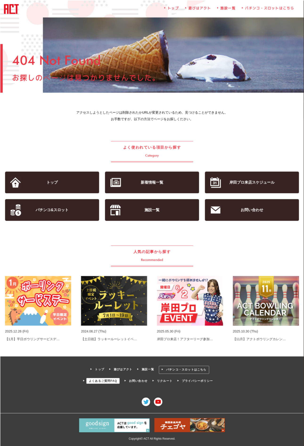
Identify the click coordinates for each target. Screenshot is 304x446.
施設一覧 (227, 9)
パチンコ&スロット (53, 210)
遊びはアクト (199, 9)
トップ (173, 9)
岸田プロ (251, 183)
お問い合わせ (251, 210)
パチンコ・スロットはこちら (268, 9)
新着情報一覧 (152, 183)
